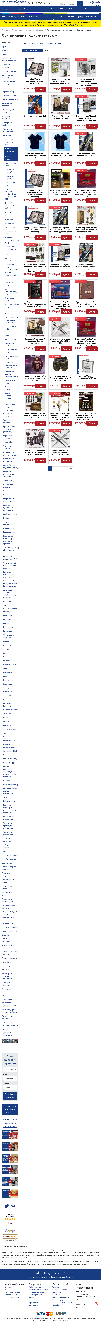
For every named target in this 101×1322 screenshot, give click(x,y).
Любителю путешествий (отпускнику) (8, 507)
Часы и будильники (9, 927)
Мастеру (6, 780)
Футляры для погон (53, 43)
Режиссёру (7, 661)
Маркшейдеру (8, 763)
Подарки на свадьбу (10, 95)
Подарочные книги (9, 958)
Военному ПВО (10, 227)
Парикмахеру (8, 672)
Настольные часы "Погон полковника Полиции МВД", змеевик (60, 192)
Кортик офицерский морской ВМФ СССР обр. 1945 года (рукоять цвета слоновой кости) (60, 230)
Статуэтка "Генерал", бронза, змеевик (60, 117)
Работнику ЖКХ (9, 741)
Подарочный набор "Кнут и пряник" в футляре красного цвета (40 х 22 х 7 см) (86, 193)
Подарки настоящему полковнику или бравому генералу (11, 154)
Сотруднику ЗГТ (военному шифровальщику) (11, 374)
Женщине (14, 16)
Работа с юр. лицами (36, 1287)
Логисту (6, 653)
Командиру (9, 212)
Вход (87, 9)
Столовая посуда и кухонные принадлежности (9, 914)
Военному (40, 30)
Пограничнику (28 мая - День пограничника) (10, 791)
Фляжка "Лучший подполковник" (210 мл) (86, 377)
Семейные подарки (9, 859)
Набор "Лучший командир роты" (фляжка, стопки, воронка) (35, 229)
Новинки (70, 16)
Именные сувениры (9, 855)
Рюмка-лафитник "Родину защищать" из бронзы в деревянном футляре (86, 229)
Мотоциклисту (8, 528)
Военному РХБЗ (10, 339)
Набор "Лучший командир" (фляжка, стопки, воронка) (35, 81)
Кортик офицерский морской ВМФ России (86, 154)
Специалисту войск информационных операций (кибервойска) (11, 270)
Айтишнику (7, 714)
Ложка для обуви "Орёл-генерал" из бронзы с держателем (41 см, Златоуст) (60, 416)
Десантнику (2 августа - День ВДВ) (10, 142)
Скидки (5, 851)
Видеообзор (80, 59)
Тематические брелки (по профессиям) (8, 825)
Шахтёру (6, 612)
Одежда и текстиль (9, 931)
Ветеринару (7, 692)
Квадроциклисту (9, 532)
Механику (8, 216)
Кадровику (7, 631)
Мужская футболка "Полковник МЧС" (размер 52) (60, 155)
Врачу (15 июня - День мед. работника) (9, 429)
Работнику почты (9, 664)
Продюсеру (7, 623)
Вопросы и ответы (12, 1297)
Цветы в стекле (8, 863)
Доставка (54, 9)
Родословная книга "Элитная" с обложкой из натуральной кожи (35, 304)
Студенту (6, 491)
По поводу (6, 1029)
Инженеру (7, 601)
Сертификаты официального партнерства (34, 1302)
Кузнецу (6, 641)
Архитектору (8, 721)
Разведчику (9, 224)
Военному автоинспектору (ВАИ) (11, 291)
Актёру (5, 668)
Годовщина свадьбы (10, 99)
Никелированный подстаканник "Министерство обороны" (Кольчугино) (86, 82)
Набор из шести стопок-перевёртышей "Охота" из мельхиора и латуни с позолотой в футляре (86, 416)
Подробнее (80, 25)
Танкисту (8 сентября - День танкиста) (11, 365)
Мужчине (6, 16)
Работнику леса (9, 801)
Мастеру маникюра (10, 710)
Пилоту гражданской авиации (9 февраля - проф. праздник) (9, 771)
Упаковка (56, 1287)
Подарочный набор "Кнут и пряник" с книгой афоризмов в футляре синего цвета (61, 305)
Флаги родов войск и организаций (10, 407)
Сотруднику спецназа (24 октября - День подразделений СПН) (11, 194)
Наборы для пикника (10, 966)
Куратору (6, 680)
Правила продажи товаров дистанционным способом (62, 1302)
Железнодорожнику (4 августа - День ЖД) (11, 550)
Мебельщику (8, 627)
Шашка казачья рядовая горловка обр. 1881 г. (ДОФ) (60, 341)
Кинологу (7, 725)
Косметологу (8, 657)
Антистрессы (7, 989)
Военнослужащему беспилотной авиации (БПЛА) (12, 320)
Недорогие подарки (10, 88)
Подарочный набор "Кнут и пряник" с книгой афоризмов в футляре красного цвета (86, 342)
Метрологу (7, 755)
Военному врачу (11, 279)
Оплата (65, 9)
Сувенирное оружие (9, 1006)
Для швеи (7, 695)
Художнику (7, 684)
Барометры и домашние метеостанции (7, 976)
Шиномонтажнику (10, 759)
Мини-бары (6, 962)
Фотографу (7, 442)
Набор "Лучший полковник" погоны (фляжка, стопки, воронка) (35, 193)
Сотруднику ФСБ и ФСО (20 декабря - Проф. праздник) (10, 583)
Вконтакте (80, 1307)
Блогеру (6, 699)
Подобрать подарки (10, 1096)
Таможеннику (8, 481)
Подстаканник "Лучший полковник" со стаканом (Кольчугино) (60, 266)
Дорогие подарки (9, 92)
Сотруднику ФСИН (10, 751)
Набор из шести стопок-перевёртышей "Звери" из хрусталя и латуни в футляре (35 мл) (35, 267)
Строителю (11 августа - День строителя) (8, 474)
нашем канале (10, 1126)
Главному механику (10, 784)
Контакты (74, 9)
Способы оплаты (11, 1295)
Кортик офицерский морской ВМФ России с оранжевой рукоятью (86, 266)
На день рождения (9, 71)
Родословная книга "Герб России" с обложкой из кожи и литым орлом (86, 304)
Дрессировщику (9, 729)
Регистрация (94, 9)
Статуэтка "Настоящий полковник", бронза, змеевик (35, 341)
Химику (6, 688)
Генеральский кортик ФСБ (35, 116)
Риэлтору (6, 737)
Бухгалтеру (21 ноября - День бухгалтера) (8, 574)
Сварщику (7, 619)
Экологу (6, 797)
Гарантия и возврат (12, 1292)
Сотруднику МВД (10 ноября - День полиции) (10, 565)
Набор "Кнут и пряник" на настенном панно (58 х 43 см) (35, 378)
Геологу (6, 717)
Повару (6, 518)
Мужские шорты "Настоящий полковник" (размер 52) (60, 378)
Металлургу (7, 495)
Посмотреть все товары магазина (10, 1109)
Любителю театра (10, 514)
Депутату (6, 649)
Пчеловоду (7, 616)
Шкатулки (5, 935)
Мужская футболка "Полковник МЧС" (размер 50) (35, 155)
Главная (5, 30)
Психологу (7, 676)
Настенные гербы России (33, 43)
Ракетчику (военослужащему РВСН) (12, 240)
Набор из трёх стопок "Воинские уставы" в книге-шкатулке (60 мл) (60, 81)
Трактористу (8, 733)
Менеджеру (7, 645)
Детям (22, 16)
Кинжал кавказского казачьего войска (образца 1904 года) (61, 452)
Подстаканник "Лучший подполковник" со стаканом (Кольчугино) (86, 118)
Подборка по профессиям (22, 30)
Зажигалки (6, 970)
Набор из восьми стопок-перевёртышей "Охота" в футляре (35, 415)
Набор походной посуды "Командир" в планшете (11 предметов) (35, 452)
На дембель (9, 220)
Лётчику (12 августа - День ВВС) (10, 205)
